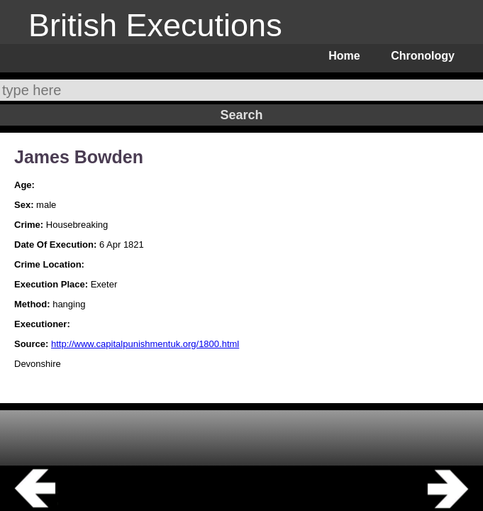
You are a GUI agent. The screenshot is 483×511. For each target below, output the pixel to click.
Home (344, 56)
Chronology (423, 56)
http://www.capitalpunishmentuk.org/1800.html (145, 344)
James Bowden (78, 157)
